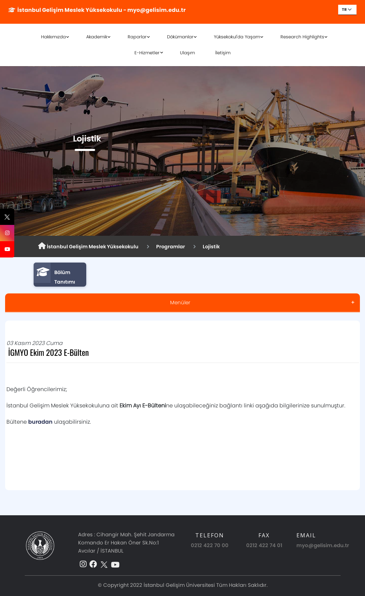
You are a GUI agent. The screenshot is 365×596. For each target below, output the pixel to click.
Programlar (170, 246)
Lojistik (211, 246)
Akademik (96, 37)
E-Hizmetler (147, 53)
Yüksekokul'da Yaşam (237, 37)
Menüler (180, 302)
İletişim (223, 53)
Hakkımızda (53, 37)
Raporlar (137, 37)
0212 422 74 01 (264, 545)
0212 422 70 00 (210, 545)
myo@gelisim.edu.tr (322, 545)
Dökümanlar (180, 37)
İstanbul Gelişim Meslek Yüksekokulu (88, 246)
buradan (40, 422)
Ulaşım (187, 53)
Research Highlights (302, 37)
